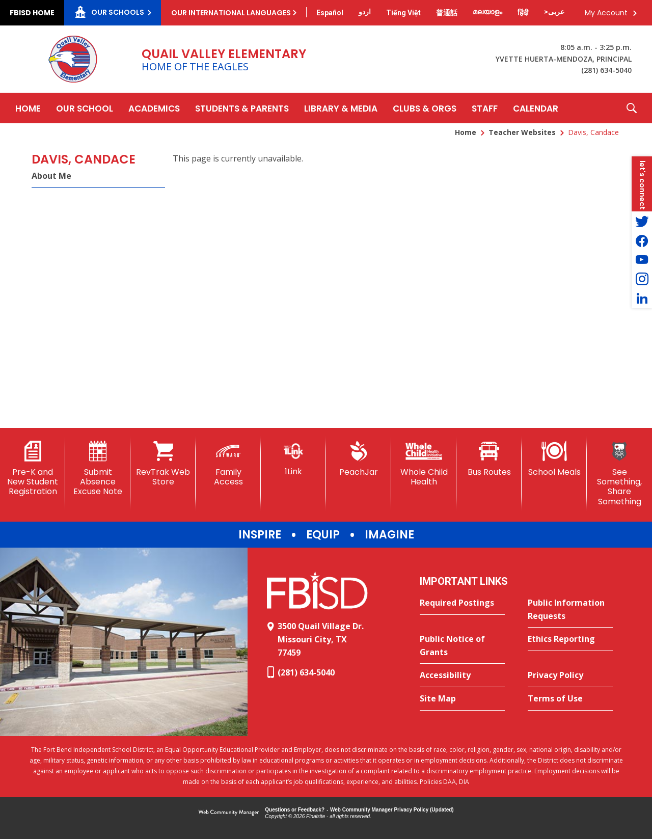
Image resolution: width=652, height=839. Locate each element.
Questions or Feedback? (294, 810)
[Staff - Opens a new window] (484, 108)
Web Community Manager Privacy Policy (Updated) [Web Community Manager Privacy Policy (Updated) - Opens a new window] (392, 810)
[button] (632, 108)
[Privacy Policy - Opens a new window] (570, 675)
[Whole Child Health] (423, 464)
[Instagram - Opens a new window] (642, 279)
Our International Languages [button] (231, 13)
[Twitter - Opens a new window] (642, 221)
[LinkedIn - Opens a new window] (642, 298)
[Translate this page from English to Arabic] (554, 11)
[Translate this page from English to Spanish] (329, 12)
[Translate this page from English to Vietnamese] (403, 12)
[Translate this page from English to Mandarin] (447, 12)
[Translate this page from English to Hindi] (523, 12)
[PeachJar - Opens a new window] (358, 459)
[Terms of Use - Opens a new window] (570, 699)
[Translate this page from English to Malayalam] (487, 11)
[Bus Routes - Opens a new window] (489, 459)
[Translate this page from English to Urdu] (365, 11)
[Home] (28, 108)
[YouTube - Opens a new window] (642, 260)
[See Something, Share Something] (619, 474)
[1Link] (293, 459)
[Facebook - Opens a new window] (642, 240)
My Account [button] (606, 13)
